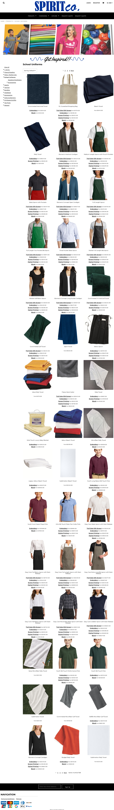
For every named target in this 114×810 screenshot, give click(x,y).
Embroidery (33, 110)
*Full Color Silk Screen (63, 110)
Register (96, 3)
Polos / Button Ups (10, 75)
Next (72, 70)
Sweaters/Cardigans (15, 80)
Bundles (7, 90)
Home (2, 21)
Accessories (12, 82)
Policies (18, 799)
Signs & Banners (10, 98)
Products (9, 21)
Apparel (6, 105)
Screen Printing (63, 115)
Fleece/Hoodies (9, 72)
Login (88, 3)
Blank (33, 113)
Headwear (7, 92)
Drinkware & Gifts (10, 100)
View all (6, 67)
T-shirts (7, 70)
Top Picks (7, 103)
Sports (6, 85)
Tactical (7, 87)
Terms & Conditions (7, 799)
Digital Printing (63, 118)
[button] (4, 3)
